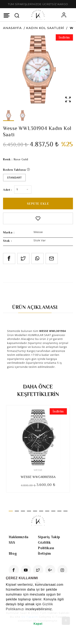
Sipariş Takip (49, 537)
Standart (14, 177)
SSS (12, 542)
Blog (13, 553)
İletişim (44, 553)
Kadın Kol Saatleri (45, 28)
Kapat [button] (38, 623)
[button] (6, 614)
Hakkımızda (19, 537)
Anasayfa (12, 28)
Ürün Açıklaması (35, 307)
